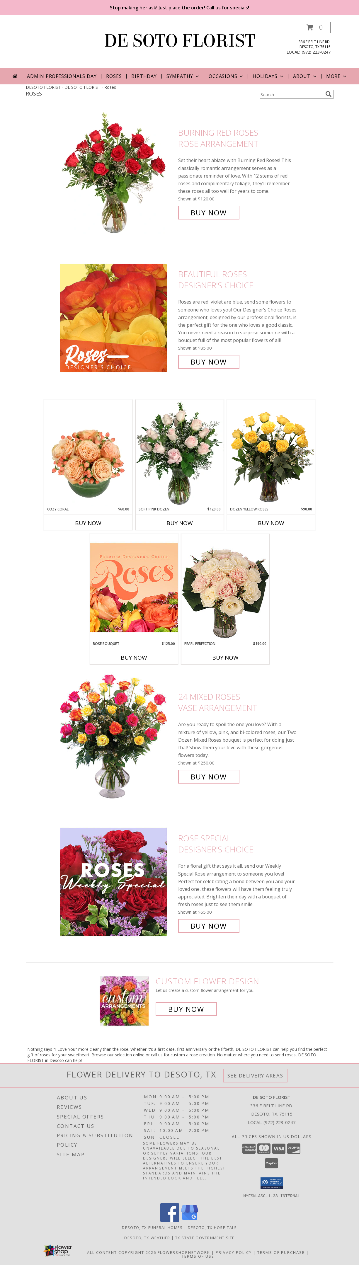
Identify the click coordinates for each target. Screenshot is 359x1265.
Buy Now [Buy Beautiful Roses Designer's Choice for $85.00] (209, 362)
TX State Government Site (205, 1237)
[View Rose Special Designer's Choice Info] (117, 882)
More (337, 76)
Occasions (226, 76)
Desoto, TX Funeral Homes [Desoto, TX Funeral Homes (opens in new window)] (152, 1227)
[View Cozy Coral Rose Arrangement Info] (88, 453)
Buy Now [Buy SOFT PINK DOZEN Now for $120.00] (179, 523)
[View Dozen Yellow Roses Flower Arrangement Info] (271, 453)
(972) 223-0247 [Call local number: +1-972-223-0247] (316, 52)
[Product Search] (291, 94)
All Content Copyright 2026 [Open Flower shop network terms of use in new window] (121, 1252)
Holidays (268, 76)
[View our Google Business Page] (189, 1220)
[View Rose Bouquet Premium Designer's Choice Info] (134, 587)
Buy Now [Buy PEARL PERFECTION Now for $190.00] (225, 657)
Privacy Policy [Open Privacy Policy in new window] (234, 1252)
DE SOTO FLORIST (179, 41)
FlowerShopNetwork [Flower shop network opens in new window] (184, 1252)
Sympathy (183, 76)
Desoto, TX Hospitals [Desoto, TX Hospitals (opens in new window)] (212, 1227)
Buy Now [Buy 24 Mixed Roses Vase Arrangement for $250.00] (209, 777)
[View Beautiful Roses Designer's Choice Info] (117, 318)
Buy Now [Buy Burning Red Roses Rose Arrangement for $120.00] (209, 212)
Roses (114, 76)
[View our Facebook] (169, 1220)
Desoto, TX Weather (147, 1237)
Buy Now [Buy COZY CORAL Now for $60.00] (88, 523)
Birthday (143, 76)
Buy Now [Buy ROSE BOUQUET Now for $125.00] (134, 657)
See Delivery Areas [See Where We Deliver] (255, 1075)
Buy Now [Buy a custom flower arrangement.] (186, 1009)
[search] (328, 94)
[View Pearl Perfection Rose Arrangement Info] (225, 587)
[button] (315, 27)
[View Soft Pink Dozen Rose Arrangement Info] (180, 453)
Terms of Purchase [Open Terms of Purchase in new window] (281, 1252)
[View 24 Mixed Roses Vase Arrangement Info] (117, 737)
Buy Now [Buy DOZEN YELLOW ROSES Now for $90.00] (271, 523)
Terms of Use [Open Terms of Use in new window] (198, 1256)
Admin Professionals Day (61, 76)
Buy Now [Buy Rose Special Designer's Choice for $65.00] (209, 926)
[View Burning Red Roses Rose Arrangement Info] (117, 173)
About (305, 76)
